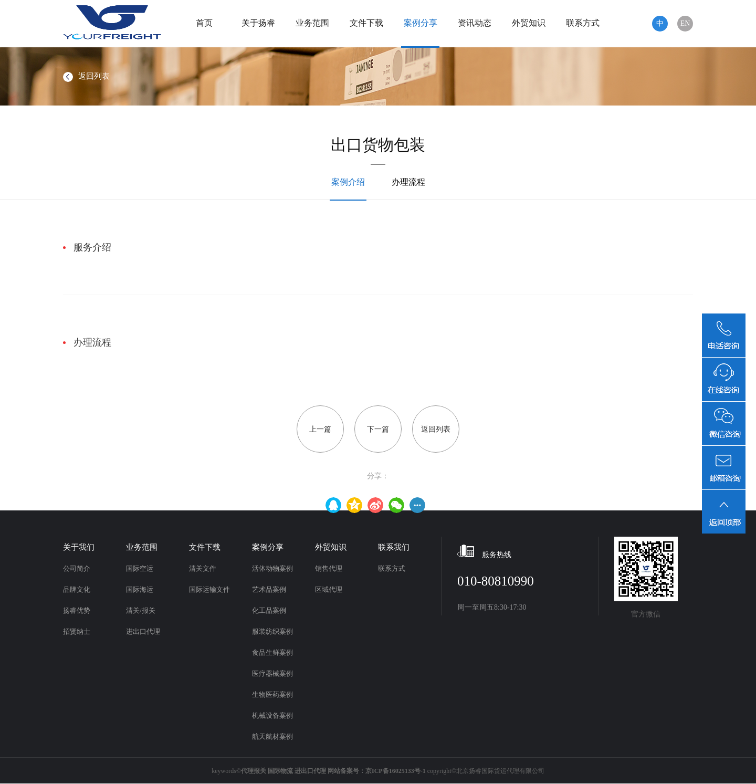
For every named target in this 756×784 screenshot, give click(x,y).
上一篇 (320, 429)
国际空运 (139, 568)
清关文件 (202, 568)
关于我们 (78, 547)
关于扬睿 (258, 22)
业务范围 (312, 22)
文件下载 (366, 22)
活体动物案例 (272, 568)
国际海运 (139, 589)
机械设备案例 (272, 715)
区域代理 (328, 589)
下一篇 (378, 429)
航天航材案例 (272, 736)
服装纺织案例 (272, 631)
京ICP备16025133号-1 (395, 771)
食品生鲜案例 (272, 652)
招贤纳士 (76, 631)
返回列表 (86, 76)
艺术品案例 (269, 589)
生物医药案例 (272, 694)
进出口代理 (143, 631)
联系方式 (583, 22)
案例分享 (420, 22)
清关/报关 (140, 610)
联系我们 (394, 547)
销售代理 (328, 568)
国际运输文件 (209, 589)
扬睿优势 (76, 610)
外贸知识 (528, 22)
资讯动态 (474, 22)
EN (685, 23)
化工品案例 (269, 610)
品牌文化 (76, 589)
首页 (204, 22)
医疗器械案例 (272, 673)
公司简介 (76, 568)
